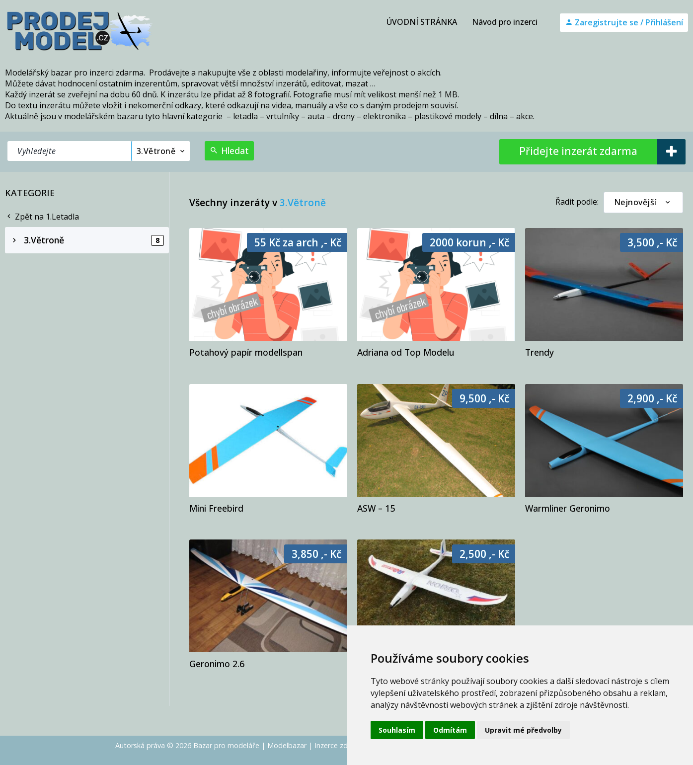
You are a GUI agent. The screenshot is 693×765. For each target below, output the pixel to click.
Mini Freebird (216, 508)
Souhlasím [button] (397, 730)
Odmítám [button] (450, 730)
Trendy (539, 352)
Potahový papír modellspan (246, 352)
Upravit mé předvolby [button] (523, 730)
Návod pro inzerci (505, 21)
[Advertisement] (87, 315)
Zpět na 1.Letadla (42, 216)
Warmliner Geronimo (567, 508)
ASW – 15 (376, 508)
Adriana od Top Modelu (405, 352)
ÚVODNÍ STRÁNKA (421, 21)
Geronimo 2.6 (216, 664)
